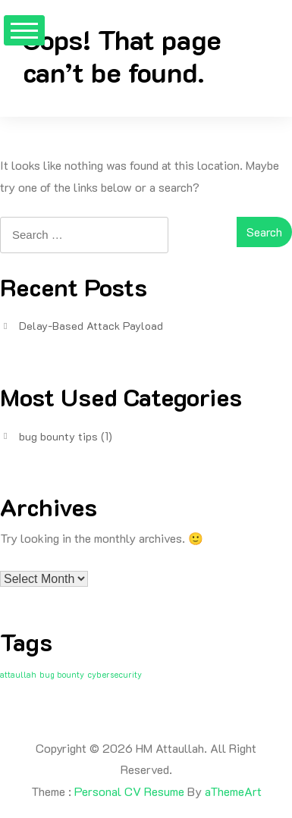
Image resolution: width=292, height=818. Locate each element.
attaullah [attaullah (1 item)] (18, 674)
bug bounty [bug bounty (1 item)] (61, 674)
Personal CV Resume (129, 791)
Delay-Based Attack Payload (91, 325)
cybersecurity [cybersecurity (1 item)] (114, 674)
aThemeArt (233, 791)
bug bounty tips (58, 436)
